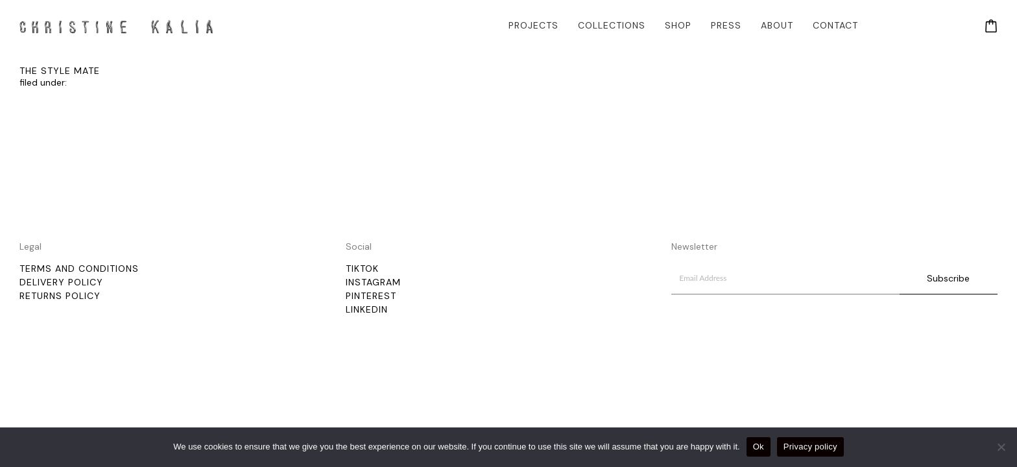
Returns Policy (60, 296)
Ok (758, 446)
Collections (611, 25)
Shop (678, 25)
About (777, 25)
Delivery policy (61, 282)
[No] (1000, 446)
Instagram (373, 282)
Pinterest (371, 296)
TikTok (362, 268)
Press (726, 25)
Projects (533, 25)
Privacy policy (810, 446)
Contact (835, 25)
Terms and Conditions (79, 268)
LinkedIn (367, 309)
